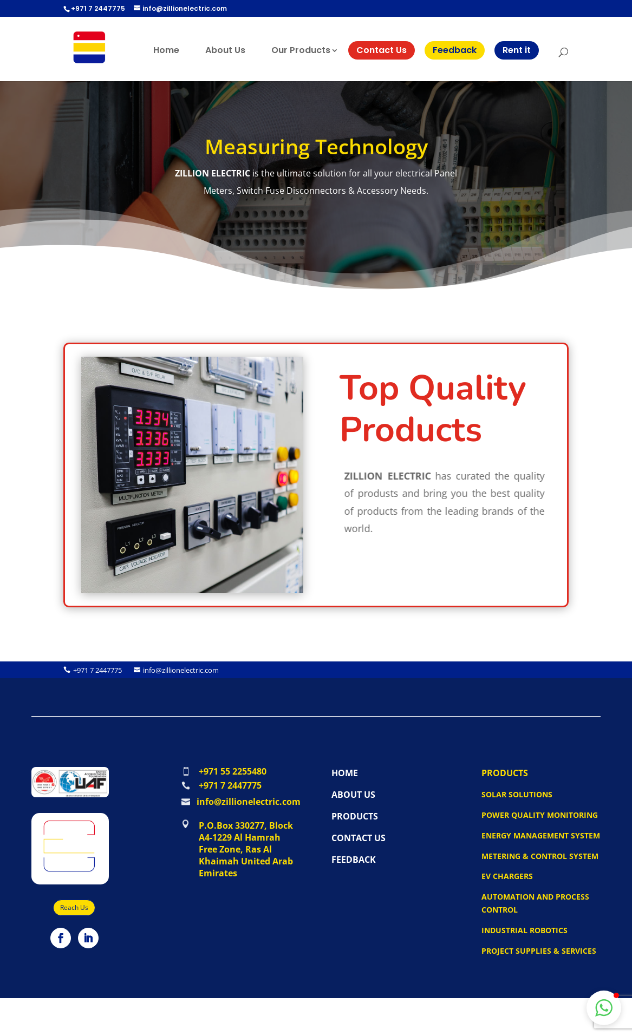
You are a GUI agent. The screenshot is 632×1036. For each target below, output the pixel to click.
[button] (604, 1008)
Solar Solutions (516, 794)
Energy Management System (540, 835)
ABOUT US (353, 795)
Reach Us (74, 907)
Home (166, 50)
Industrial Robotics (524, 930)
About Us (225, 50)
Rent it (517, 50)
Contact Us (381, 50)
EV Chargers (507, 876)
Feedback (455, 50)
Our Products (300, 50)
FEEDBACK (353, 859)
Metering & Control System (539, 856)
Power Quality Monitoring (539, 815)
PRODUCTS (354, 816)
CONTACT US (358, 838)
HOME (344, 773)
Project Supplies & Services (538, 951)
